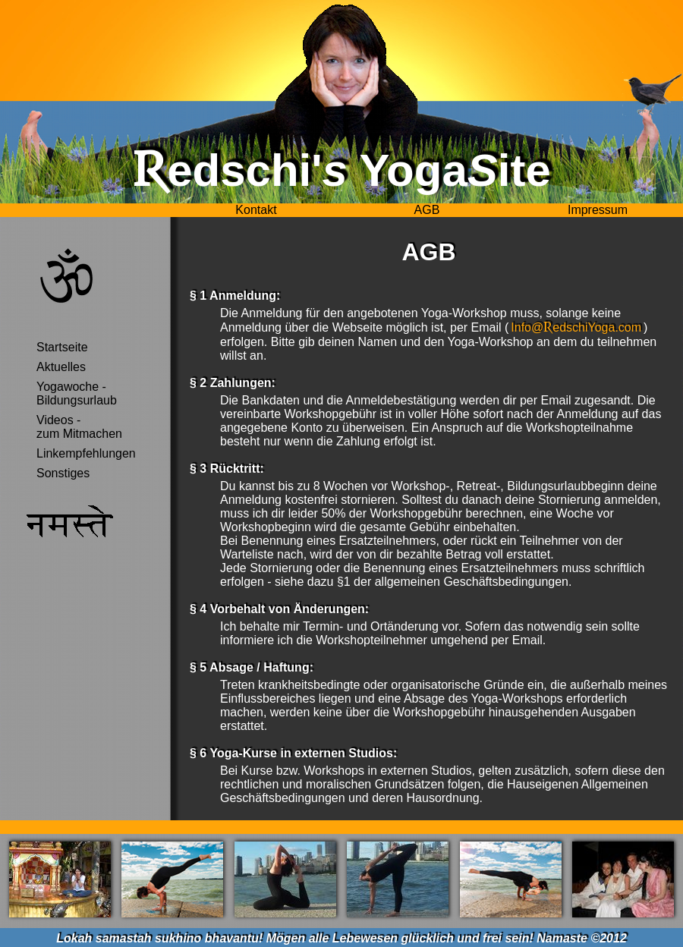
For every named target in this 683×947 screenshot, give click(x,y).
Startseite (62, 347)
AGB (427, 209)
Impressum (598, 209)
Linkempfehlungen (86, 453)
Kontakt (255, 209)
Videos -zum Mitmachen (79, 427)
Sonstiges (63, 473)
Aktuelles (61, 366)
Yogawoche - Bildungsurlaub (76, 393)
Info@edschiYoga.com (576, 327)
